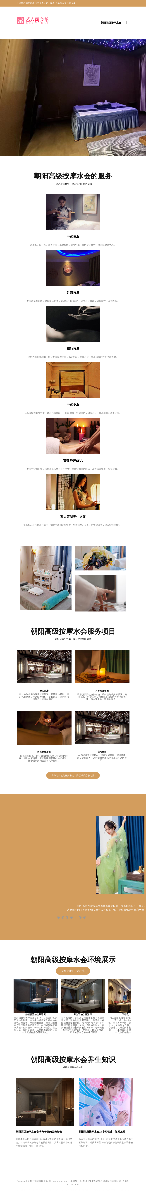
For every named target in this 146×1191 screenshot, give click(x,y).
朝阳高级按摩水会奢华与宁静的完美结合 (39, 1131)
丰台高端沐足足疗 (95, 1190)
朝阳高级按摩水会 (39, 1181)
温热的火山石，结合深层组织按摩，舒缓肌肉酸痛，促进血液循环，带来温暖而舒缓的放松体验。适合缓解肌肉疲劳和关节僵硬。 (44, 758)
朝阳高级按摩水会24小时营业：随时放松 (102, 1131)
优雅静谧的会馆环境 (73, 970)
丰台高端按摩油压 (37, 1190)
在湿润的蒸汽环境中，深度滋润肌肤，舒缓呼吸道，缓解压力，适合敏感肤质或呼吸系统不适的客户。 (102, 757)
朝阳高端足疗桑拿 (23, 1190)
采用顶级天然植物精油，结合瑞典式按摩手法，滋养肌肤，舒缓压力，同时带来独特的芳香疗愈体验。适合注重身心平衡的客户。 (102, 697)
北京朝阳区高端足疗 (51, 1190)
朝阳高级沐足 (83, 1190)
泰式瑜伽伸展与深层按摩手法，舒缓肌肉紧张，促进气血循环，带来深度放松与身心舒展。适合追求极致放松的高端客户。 (44, 696)
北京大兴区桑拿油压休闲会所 (113, 1190)
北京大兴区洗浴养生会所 (69, 1190)
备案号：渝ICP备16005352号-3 (86, 1181)
